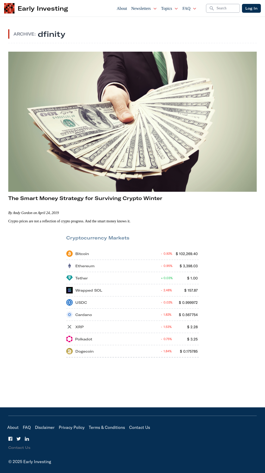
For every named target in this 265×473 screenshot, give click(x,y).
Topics (169, 8)
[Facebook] (10, 439)
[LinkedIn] (27, 439)
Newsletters (144, 8)
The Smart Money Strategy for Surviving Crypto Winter (85, 198)
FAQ (189, 8)
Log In (251, 8)
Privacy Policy (72, 427)
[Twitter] (19, 439)
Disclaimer (45, 427)
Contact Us (139, 427)
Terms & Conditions (107, 427)
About (122, 8)
